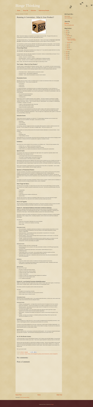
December (69, 35)
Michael (67, 23)
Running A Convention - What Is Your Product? (71, 39)
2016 (67, 34)
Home (18, 10)
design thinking (27, 353)
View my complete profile (69, 25)
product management (54, 353)
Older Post (59, 395)
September (69, 42)
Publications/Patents (44, 10)
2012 (67, 57)
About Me (25, 10)
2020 (67, 30)
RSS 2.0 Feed (67, 16)
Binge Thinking (28, 5)
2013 (67, 55)
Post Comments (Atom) (25, 397)
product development (45, 353)
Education (33, 10)
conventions (22, 353)
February (68, 49)
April (68, 47)
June (68, 44)
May (68, 45)
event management (34, 353)
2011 (67, 58)
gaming (39, 353)
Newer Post (19, 395)
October (68, 37)
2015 (67, 51)
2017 (67, 32)
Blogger (52, 404)
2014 (67, 53)
